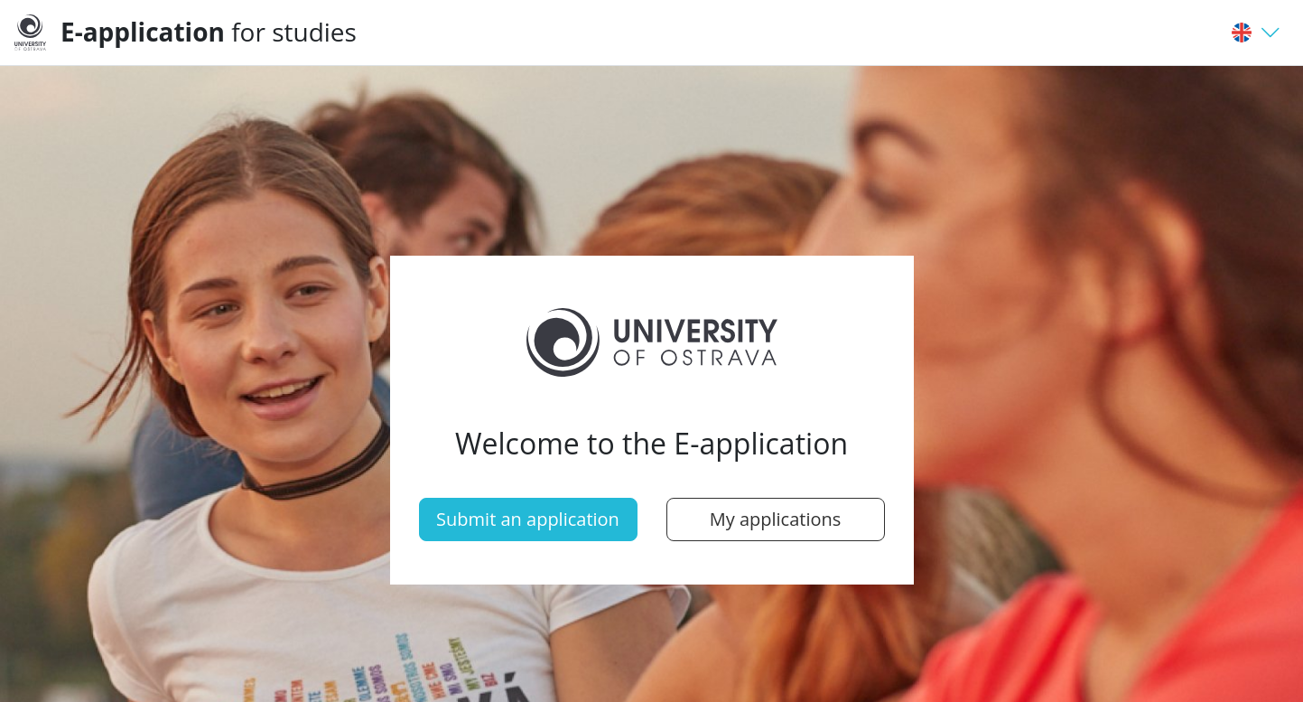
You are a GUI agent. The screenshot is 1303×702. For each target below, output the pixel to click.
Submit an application (527, 519)
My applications (776, 519)
